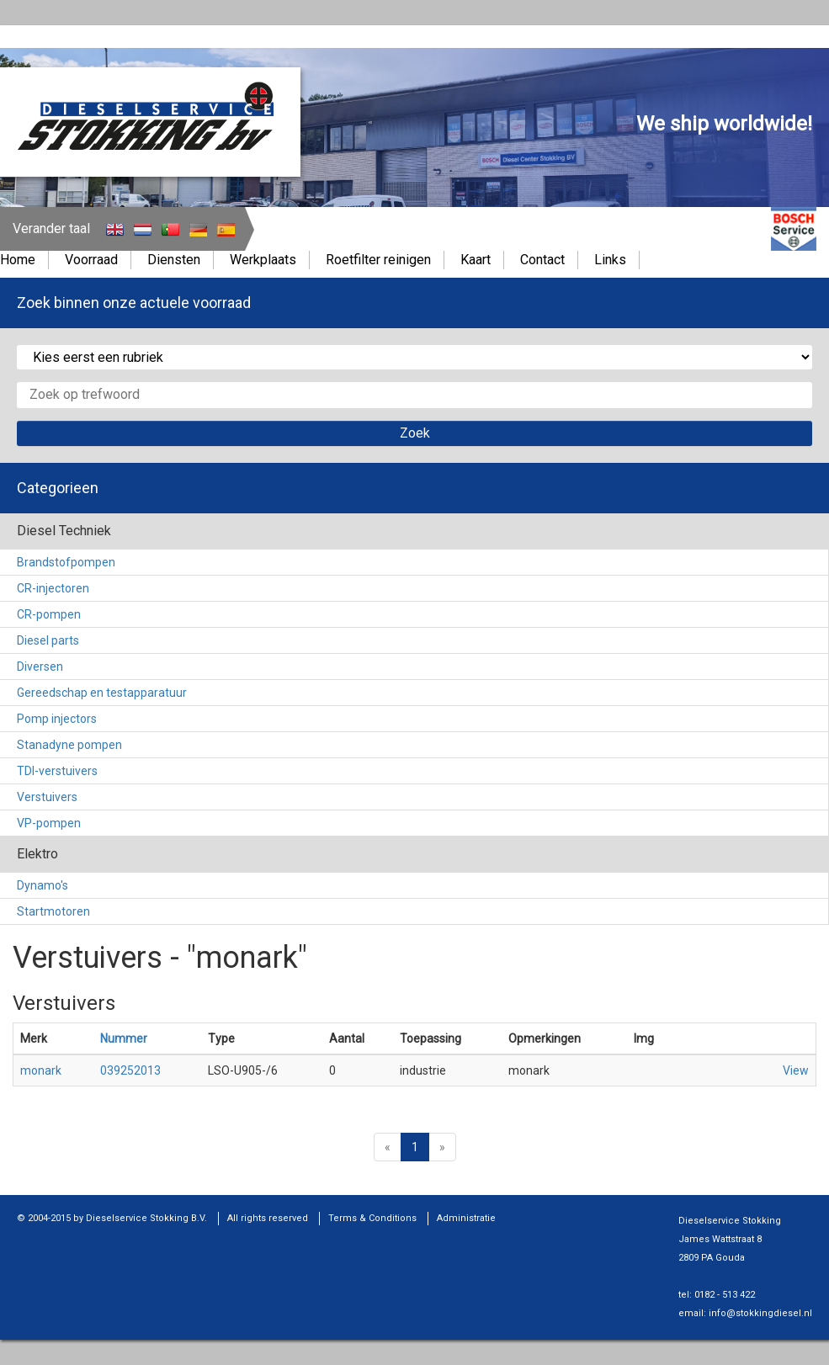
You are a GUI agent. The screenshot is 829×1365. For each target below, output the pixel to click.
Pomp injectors (57, 718)
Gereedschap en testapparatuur (102, 692)
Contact (542, 260)
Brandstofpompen (66, 562)
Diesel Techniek (64, 531)
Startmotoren (53, 911)
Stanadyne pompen (69, 745)
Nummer (123, 1038)
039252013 (130, 1070)
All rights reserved (267, 1218)
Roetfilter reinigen (378, 260)
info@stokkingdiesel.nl (760, 1313)
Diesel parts (48, 640)
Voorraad (91, 260)
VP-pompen (49, 823)
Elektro (37, 854)
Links (610, 260)
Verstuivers (47, 797)
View (796, 1070)
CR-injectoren (53, 588)
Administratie (466, 1218)
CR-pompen (49, 614)
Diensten (173, 260)
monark (40, 1070)
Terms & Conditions (372, 1218)
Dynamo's (42, 885)
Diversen (40, 666)
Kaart (475, 260)
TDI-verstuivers (57, 771)
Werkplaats (263, 260)
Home (17, 260)
